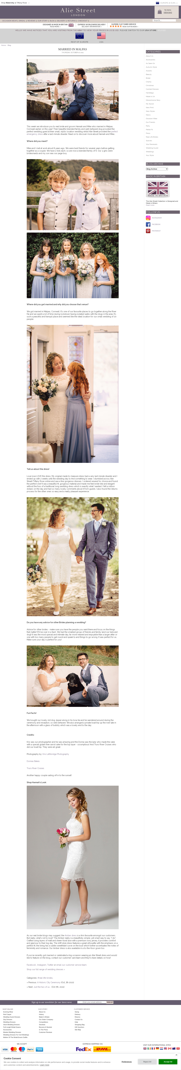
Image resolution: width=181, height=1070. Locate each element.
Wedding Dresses (9, 1022)
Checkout (82, 21)
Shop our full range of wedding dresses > (46, 969)
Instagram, (42, 965)
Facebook (31, 965)
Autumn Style (151, 67)
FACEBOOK (153, 224)
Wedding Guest (152, 148)
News (148, 115)
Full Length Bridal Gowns (12, 1027)
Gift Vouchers (79, 1027)
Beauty (149, 74)
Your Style (150, 155)
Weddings (150, 152)
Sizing (77, 1012)
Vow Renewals (151, 144)
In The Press (43, 1030)
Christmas (150, 85)
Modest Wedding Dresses (12, 1032)
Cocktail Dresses (152, 89)
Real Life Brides (152, 137)
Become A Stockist (45, 1027)
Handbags (150, 93)
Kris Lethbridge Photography (56, 754)
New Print (150, 107)
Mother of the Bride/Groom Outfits (15, 1037)
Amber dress (70, 935)
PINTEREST (153, 231)
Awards (149, 71)
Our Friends (150, 122)
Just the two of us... (42, 987)
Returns (71, 21)
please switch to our (138, 30)
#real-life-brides (45, 978)
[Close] (162, 30)
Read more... (151, 205)
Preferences (127, 1062)
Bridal (22, 21)
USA (101, 42)
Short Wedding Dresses (11, 1024)
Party (148, 126)
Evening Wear (8, 1012)
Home (3, 45)
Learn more (44, 1065)
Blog (52, 21)
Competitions (43, 1022)
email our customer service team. (71, 965)
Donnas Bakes (33, 761)
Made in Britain (44, 1017)
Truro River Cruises (35, 768)
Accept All (168, 1062)
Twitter (50, 965)
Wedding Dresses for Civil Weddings (16, 1035)
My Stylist (150, 104)
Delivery (61, 21)
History (41, 1014)
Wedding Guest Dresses (11, 1017)
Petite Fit (149, 130)
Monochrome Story (153, 100)
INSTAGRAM (154, 218)
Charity (148, 82)
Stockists (42, 1024)
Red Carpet (7, 1014)
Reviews (31, 21)
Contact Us (78, 1019)
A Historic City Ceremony (48, 982)
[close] (176, 1054)
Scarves (149, 141)
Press (148, 133)
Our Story (43, 21)
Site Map (78, 1030)
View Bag (168, 13)
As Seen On (150, 63)
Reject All (147, 1062)
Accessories (150, 60)
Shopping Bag (80, 1024)
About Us (149, 56)
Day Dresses (7, 1019)
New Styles (150, 111)
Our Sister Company (46, 1019)
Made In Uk (150, 96)
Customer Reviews (45, 1032)
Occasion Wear (9, 21)
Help (76, 1022)
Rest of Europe (79, 42)
